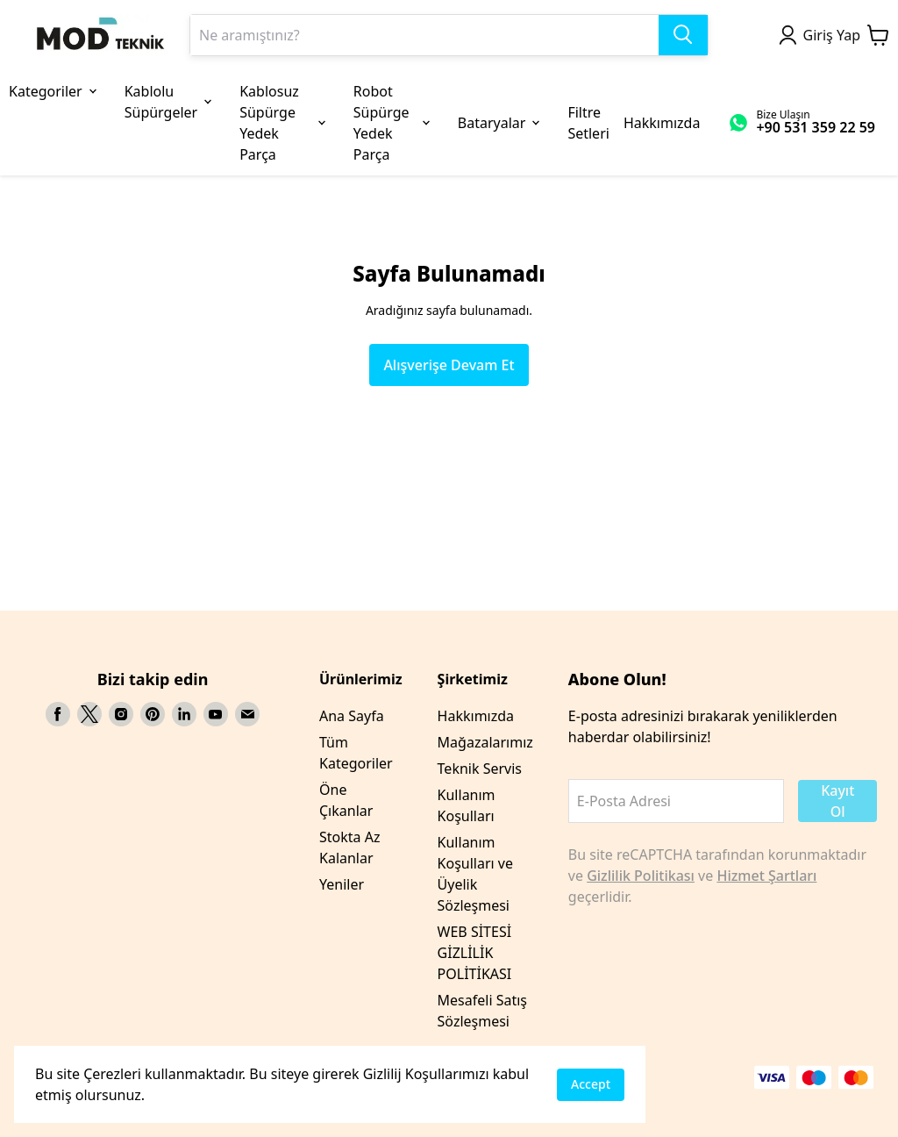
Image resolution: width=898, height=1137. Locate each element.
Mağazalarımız (485, 742)
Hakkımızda (476, 716)
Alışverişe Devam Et (448, 365)
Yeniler (341, 884)
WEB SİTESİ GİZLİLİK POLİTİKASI (475, 952)
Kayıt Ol (837, 801)
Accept (590, 1084)
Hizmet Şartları (766, 875)
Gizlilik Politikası (641, 875)
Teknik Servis (480, 768)
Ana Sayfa (351, 716)
